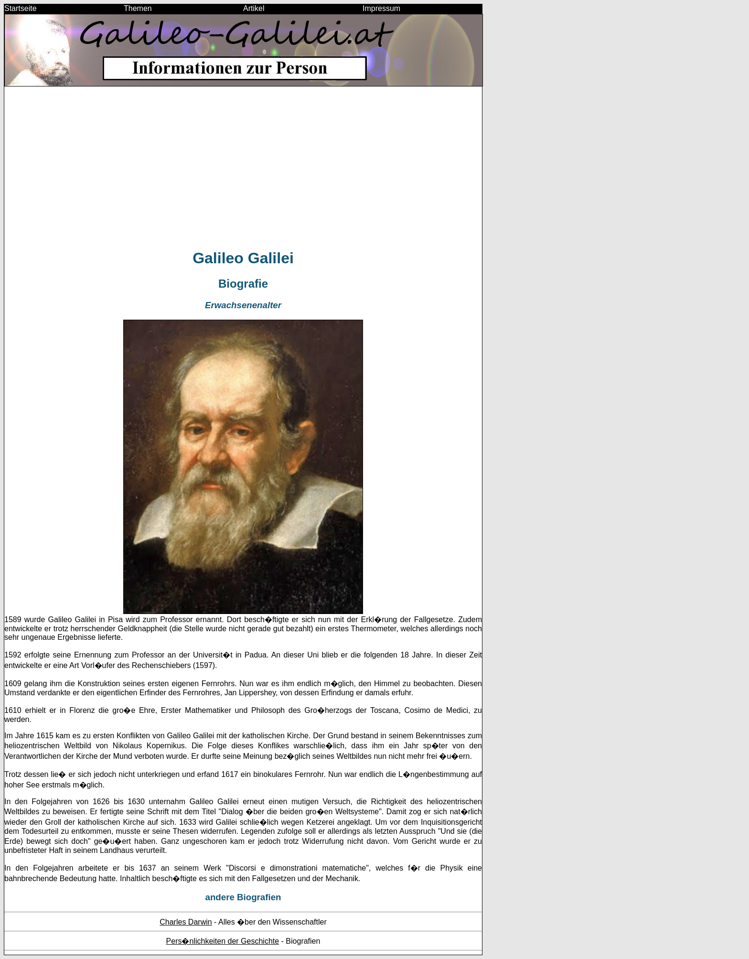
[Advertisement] (243, 172)
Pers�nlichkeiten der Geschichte (222, 941)
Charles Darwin (186, 922)
